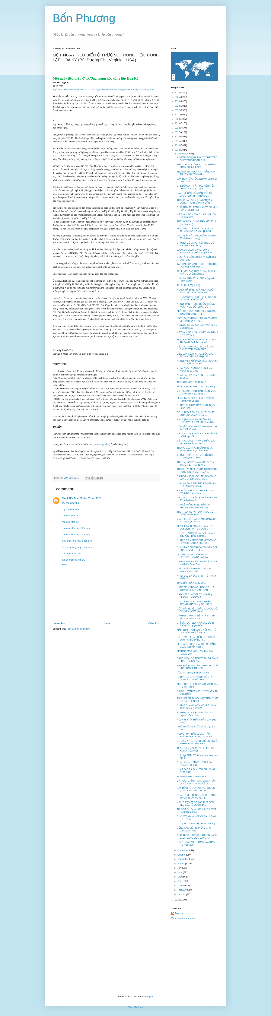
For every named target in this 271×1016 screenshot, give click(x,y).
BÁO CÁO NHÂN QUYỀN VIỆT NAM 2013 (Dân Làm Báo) (195, 492)
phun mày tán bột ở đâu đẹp (76, 528)
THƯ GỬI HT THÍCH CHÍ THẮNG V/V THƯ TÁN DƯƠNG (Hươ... (196, 173)
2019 (177, 123)
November (183, 850)
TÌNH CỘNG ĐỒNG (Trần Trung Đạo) (196, 386)
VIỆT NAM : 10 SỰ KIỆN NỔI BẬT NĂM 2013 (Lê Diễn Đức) (197, 499)
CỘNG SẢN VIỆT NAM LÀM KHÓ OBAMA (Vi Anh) (194, 829)
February (182, 890)
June (180, 872)
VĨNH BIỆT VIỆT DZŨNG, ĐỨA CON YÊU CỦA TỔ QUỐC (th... (195, 803)
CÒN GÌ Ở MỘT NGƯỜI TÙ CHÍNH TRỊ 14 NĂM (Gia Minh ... (197, 428)
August (181, 863)
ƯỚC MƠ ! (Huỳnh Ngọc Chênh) (193, 672)
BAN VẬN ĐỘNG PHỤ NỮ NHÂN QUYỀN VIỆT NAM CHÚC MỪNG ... (196, 420)
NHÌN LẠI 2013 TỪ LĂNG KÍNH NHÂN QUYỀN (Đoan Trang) (196, 484)
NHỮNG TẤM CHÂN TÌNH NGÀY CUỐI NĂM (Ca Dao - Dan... (197, 562)
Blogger (149, 996)
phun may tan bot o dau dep (76, 534)
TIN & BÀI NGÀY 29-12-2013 (191, 583)
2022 (177, 110)
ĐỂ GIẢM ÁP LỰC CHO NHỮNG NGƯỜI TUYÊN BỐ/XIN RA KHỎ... (197, 742)
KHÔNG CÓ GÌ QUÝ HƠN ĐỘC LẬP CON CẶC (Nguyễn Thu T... (195, 678)
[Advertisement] (135, 957)
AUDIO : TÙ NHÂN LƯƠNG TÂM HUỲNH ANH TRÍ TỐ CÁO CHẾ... (195, 735)
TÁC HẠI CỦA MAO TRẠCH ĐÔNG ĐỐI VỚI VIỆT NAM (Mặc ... (197, 265)
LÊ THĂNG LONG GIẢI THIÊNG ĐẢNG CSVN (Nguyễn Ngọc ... (197, 645)
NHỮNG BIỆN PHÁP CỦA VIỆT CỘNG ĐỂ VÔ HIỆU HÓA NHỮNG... (196, 541)
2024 (177, 101)
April (180, 881)
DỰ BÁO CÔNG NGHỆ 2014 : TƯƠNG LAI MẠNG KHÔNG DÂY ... (196, 298)
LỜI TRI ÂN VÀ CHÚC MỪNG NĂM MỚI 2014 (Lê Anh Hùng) (197, 237)
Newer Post (59, 623)
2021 (177, 114)
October (181, 854)
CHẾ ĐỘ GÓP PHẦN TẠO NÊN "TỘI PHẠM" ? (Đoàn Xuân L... (195, 187)
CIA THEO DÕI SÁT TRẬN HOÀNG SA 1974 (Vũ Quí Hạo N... (196, 520)
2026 (177, 92)
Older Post (153, 623)
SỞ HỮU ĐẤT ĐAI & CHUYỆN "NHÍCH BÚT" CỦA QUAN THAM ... (196, 413)
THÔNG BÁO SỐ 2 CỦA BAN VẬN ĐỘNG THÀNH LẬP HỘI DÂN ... (194, 201)
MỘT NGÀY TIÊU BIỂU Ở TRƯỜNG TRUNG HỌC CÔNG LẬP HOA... (195, 230)
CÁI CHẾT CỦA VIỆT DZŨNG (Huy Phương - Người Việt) (194, 595)
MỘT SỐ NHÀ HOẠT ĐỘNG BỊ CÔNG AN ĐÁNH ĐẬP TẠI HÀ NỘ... (196, 340)
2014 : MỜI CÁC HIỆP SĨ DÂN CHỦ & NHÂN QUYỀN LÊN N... (196, 272)
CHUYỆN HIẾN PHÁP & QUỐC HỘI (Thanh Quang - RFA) (195, 456)
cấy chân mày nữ (70, 503)
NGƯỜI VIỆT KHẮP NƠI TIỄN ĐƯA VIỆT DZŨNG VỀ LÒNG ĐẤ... (197, 362)
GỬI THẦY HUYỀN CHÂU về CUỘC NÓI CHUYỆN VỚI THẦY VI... (197, 610)
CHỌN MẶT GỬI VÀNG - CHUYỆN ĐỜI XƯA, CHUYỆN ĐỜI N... (197, 548)
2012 (177, 900)
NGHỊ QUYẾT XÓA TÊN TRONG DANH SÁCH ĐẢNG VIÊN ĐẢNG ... (197, 836)
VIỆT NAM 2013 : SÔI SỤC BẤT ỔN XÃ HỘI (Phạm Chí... (197, 435)
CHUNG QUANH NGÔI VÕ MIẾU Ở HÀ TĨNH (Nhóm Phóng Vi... (197, 706)
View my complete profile (183, 918)
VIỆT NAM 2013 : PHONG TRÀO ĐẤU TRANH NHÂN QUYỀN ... (196, 442)
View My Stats (135, 1007)
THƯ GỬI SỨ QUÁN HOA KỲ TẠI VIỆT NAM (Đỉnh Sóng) (196, 810)
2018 (177, 128)
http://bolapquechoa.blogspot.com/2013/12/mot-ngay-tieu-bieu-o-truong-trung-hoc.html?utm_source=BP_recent (104, 89)
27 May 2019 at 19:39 (90, 498)
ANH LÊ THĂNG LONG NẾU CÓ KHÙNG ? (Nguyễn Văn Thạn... (194, 506)
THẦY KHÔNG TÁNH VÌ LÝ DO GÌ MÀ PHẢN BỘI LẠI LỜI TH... (196, 166)
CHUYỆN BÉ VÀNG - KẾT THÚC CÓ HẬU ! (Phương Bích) (195, 244)
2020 (177, 119)
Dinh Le (67, 478)
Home (107, 623)
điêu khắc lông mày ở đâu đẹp (77, 541)
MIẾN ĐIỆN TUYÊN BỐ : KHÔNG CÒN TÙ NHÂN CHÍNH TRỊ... (196, 312)
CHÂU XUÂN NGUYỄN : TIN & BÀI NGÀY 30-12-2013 (194, 570)
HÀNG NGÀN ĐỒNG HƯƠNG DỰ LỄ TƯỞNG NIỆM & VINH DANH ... (196, 588)
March (180, 885)
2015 (177, 141)
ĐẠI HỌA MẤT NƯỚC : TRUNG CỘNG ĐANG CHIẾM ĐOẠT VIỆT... (196, 477)
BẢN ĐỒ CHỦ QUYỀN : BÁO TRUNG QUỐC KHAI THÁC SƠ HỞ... (196, 789)
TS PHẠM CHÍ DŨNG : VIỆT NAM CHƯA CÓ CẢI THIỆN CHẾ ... (197, 699)
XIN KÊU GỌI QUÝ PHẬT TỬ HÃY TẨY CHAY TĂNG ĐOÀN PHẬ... (197, 158)
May (179, 876)
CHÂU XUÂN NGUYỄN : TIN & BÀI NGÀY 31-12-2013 (194, 369)
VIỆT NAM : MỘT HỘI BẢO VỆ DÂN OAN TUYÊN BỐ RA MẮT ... (195, 348)
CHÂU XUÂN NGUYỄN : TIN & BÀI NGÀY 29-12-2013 (194, 763)
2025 (177, 97)
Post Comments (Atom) (78, 629)
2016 (177, 136)
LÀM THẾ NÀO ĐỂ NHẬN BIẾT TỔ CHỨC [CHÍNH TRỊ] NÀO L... (194, 194)
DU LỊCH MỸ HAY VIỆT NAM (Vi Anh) (196, 823)
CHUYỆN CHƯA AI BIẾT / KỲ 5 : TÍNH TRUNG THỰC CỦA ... (196, 617)
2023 (177, 106)
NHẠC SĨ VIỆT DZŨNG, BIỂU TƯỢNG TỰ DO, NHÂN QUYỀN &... (196, 796)
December (183, 153)
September (183, 859)
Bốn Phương (84, 18)
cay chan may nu (70, 509)
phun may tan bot (70, 522)
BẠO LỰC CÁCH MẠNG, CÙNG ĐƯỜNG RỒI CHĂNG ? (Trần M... (195, 251)
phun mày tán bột (70, 515)
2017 (177, 132)
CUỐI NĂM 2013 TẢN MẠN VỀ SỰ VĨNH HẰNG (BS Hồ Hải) (197, 208)
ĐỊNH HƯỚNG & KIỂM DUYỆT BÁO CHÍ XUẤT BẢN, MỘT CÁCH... (197, 666)
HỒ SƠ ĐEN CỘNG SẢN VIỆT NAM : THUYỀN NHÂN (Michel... (196, 534)
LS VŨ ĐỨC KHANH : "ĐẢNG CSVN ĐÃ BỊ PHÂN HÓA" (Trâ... (197, 319)
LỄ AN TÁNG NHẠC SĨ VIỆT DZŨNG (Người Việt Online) (195, 399)
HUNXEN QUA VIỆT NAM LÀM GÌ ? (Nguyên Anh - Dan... (195, 714)
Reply (65, 564)
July (179, 868)
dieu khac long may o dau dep (77, 547)
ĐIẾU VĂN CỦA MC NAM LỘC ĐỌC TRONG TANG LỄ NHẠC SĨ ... (195, 355)
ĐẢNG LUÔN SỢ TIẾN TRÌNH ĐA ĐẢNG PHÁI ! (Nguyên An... (197, 659)
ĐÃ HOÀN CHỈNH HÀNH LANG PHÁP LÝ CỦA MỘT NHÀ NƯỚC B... (196, 782)
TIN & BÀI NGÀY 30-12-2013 (191, 382)
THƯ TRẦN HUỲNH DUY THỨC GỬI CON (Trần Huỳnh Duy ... (195, 513)
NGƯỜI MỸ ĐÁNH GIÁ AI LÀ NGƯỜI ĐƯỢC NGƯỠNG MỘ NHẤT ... (195, 291)
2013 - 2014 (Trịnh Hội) (188, 285)
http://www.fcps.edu (99, 444)
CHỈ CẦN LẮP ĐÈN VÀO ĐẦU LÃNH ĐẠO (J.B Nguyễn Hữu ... (195, 624)
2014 (177, 145)
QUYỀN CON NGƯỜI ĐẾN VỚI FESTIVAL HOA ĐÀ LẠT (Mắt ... (194, 556)
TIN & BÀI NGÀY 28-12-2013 (191, 776)
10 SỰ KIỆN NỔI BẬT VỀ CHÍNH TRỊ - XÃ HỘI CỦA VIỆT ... (196, 749)
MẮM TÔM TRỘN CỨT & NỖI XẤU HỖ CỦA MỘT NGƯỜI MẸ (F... (196, 631)
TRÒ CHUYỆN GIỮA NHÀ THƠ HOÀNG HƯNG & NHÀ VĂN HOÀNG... (197, 470)
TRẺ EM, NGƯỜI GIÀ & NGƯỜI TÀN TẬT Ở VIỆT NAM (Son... (195, 463)
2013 (177, 150)
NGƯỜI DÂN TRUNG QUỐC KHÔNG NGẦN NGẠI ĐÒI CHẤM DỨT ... (196, 305)
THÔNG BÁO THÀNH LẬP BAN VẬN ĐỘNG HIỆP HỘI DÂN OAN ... (195, 449)
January (181, 894)
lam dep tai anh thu (71, 553)
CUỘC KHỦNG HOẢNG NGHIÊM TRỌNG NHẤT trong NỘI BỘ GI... (195, 603)
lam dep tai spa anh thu (73, 560)
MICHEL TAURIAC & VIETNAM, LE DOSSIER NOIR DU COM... (194, 527)
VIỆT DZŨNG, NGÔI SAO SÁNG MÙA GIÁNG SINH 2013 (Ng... (196, 392)
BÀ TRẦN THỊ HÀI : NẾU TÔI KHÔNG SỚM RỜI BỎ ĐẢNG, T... (196, 638)
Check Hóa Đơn (70, 498)
